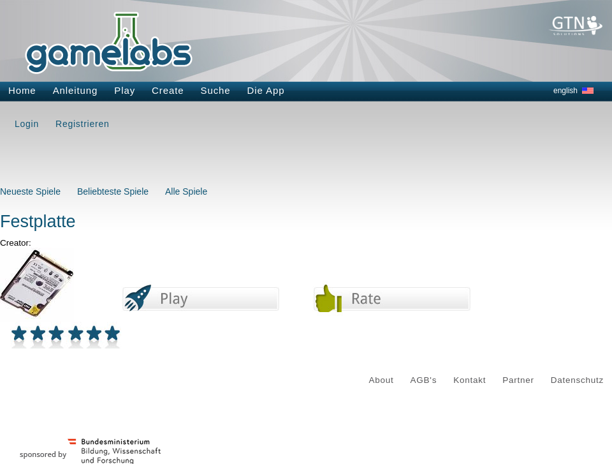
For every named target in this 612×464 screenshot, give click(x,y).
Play (124, 90)
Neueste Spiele (30, 191)
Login (27, 124)
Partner (518, 380)
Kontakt (469, 380)
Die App (266, 90)
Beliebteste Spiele (113, 191)
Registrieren (82, 124)
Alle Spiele (186, 191)
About (381, 380)
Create (168, 90)
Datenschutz (577, 380)
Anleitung (75, 90)
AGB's (424, 380)
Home (22, 90)
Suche (216, 90)
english (565, 90)
